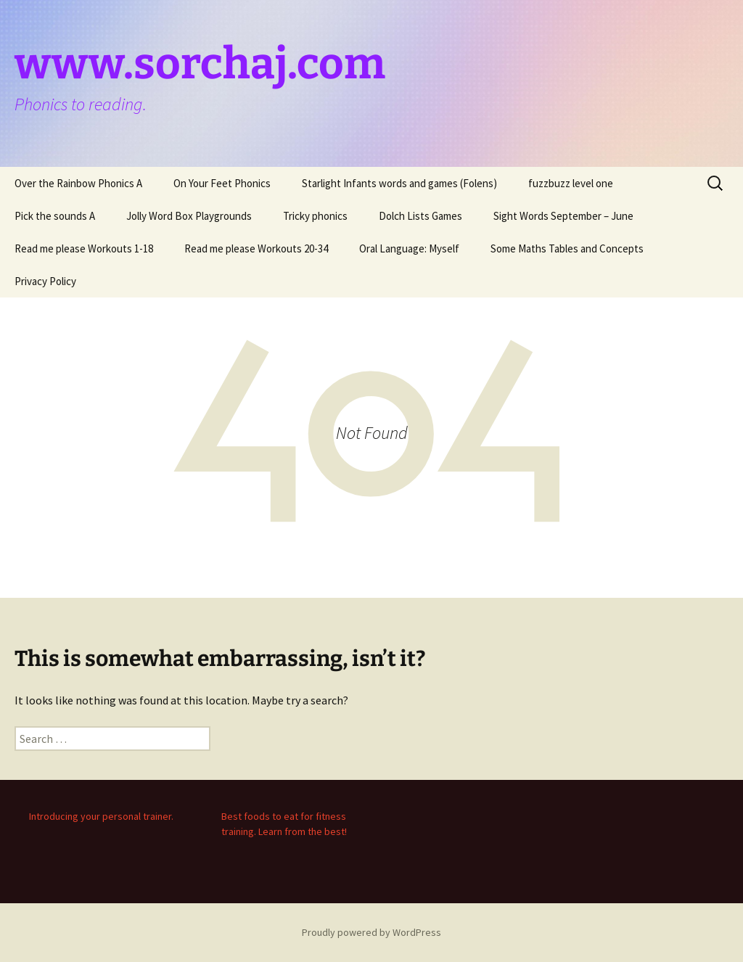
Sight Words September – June (563, 216)
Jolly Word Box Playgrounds (189, 216)
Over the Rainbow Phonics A (78, 183)
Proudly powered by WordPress (371, 932)
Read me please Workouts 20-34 (256, 248)
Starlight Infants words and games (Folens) (399, 183)
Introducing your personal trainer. (101, 816)
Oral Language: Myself (409, 248)
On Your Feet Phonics (222, 183)
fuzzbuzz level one (570, 183)
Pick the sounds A (55, 216)
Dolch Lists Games (420, 216)
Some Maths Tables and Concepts (567, 248)
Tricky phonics (315, 216)
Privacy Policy (45, 281)
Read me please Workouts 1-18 (84, 248)
